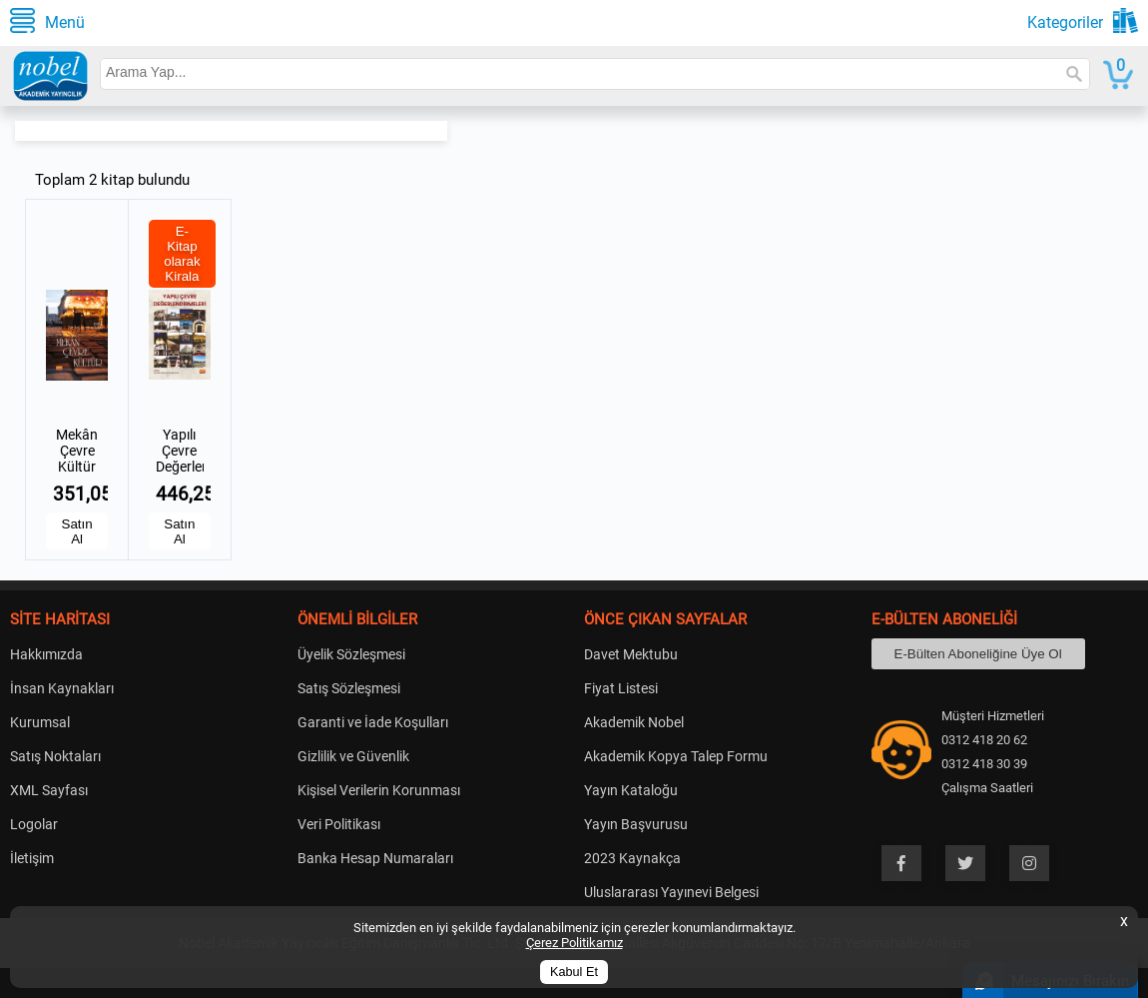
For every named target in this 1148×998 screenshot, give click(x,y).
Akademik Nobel (634, 722)
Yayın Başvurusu (636, 824)
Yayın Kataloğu (631, 790)
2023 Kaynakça (632, 858)
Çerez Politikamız (574, 942)
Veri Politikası (338, 824)
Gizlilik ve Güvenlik (353, 756)
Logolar (34, 824)
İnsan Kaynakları (62, 688)
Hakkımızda (46, 654)
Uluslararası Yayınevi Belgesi (671, 892)
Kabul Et (574, 972)
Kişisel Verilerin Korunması (378, 790)
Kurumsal (40, 722)
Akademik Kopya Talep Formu (676, 756)
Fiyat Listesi (621, 688)
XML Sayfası (49, 790)
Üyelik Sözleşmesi (351, 654)
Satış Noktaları (55, 756)
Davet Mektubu (631, 654)
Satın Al (77, 531)
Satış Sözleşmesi (348, 688)
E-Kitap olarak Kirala (182, 254)
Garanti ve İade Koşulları (372, 722)
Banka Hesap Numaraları (375, 858)
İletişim (32, 858)
